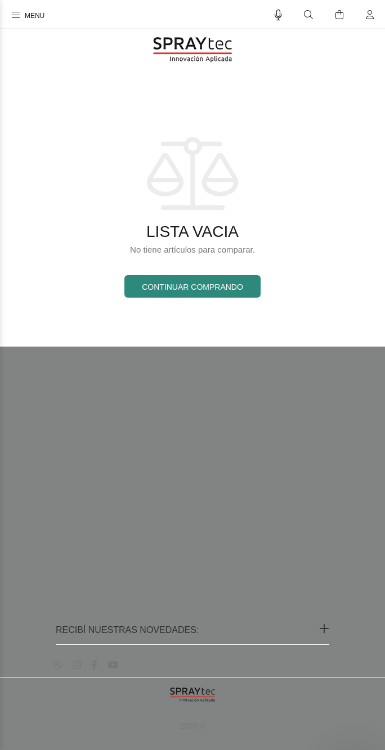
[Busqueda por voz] (278, 15)
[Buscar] (308, 15)
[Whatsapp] (58, 665)
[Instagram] (76, 665)
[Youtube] (112, 665)
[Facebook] (94, 665)
